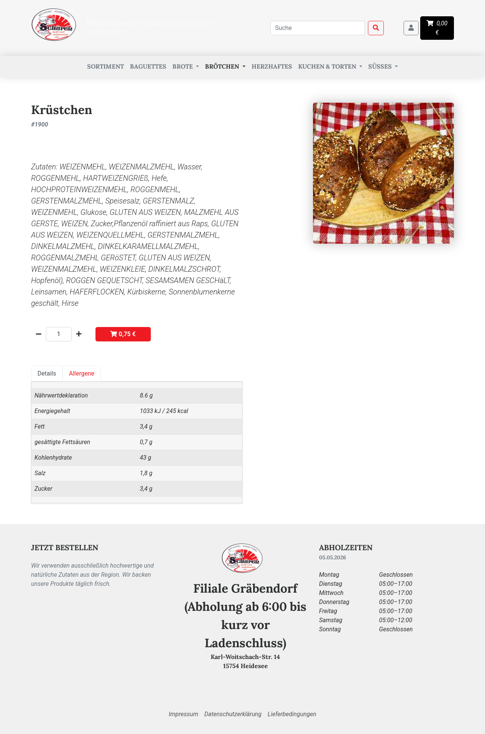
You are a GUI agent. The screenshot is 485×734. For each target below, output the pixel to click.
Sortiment (105, 66)
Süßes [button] (380, 66)
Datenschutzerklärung (232, 714)
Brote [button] (183, 66)
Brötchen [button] (223, 66)
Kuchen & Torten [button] (328, 66)
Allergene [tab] (81, 373)
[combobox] (317, 28)
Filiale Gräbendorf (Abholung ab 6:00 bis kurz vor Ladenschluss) (152, 28)
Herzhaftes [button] (272, 66)
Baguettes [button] (148, 66)
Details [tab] (47, 373)
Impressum (183, 714)
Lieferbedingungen (292, 714)
